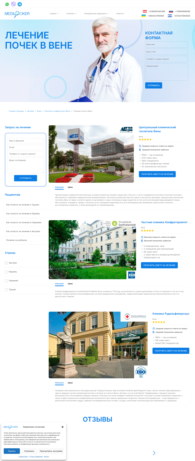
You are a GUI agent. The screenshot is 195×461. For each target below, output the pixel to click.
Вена (39, 111)
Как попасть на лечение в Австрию (23, 231)
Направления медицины (96, 13)
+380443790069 (152, 16)
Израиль (13, 271)
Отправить (154, 85)
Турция (12, 289)
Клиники (71, 13)
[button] (62, 427)
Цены (70, 187)
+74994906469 (179, 11)
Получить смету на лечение (157, 174)
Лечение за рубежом (16, 240)
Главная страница (16, 111)
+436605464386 (154, 11)
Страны (54, 13)
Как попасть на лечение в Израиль (23, 213)
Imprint (46, 456)
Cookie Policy (23, 456)
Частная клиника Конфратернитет (164, 222)
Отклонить (29, 451)
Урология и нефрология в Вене (57, 111)
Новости (120, 13)
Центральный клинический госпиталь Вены (157, 129)
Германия (13, 280)
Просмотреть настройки (51, 451)
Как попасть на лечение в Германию (23, 222)
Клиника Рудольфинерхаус (170, 313)
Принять (12, 451)
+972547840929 (179, 16)
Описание (59, 187)
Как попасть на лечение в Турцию (22, 204)
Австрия (30, 111)
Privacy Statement (36, 456)
